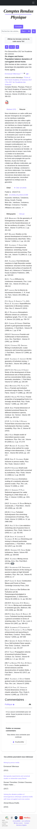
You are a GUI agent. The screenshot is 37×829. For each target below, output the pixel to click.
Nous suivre (18, 823)
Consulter (18, 26)
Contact (26, 823)
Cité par (22, 214)
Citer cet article (20, 188)
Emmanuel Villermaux (12, 74)
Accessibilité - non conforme (21, 821)
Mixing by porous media (11, 762)
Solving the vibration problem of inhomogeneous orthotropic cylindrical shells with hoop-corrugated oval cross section (18, 796)
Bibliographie (11, 214)
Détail (9, 188)
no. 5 (12, 47)
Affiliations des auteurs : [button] (14, 208)
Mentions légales (21, 825)
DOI (12, 563)
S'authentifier (18, 742)
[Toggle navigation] (33, 3)
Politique (9, 704)
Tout (23, 31)
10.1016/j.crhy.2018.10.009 (18, 195)
